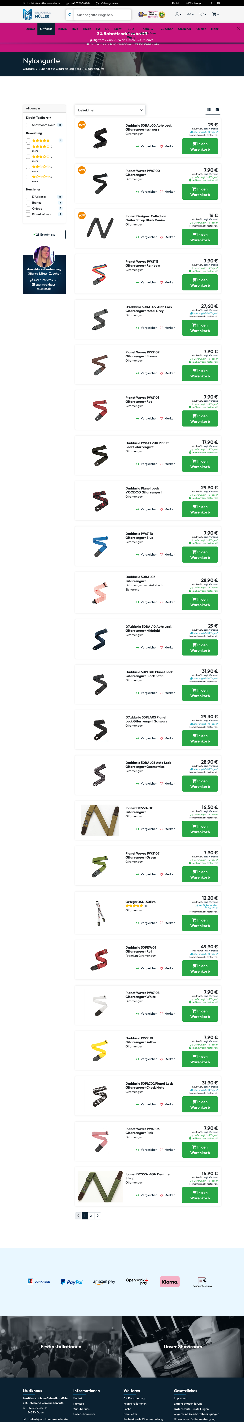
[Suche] (102, 14)
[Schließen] (238, 49)
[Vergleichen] (148, 163)
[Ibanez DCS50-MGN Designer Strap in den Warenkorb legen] (200, 1212)
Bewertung (34, 150)
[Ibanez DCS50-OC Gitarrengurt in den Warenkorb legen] (200, 846)
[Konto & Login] (178, 14)
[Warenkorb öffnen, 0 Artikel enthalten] (215, 14)
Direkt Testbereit (38, 135)
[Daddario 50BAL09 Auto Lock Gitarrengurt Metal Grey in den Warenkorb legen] (200, 345)
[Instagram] (218, 3)
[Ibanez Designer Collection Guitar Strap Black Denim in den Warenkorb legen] (200, 254)
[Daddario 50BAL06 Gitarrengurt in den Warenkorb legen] (200, 619)
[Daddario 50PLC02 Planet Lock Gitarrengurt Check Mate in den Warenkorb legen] (200, 1121)
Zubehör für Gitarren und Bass (60, 86)
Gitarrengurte (95, 86)
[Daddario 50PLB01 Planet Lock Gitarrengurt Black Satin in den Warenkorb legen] (200, 710)
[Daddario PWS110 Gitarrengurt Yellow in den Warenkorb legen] (200, 1076)
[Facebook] (211, 3)
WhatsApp (194, 3)
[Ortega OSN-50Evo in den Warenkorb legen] (200, 940)
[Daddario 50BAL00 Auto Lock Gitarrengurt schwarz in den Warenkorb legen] (200, 163)
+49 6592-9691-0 (80, 3)
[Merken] (169, 163)
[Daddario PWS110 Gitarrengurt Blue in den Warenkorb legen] (200, 571)
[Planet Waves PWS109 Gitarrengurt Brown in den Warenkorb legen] (200, 390)
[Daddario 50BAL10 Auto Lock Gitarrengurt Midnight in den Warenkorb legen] (200, 664)
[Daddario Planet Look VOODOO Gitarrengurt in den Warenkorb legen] (200, 526)
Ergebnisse (44, 251)
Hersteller (33, 206)
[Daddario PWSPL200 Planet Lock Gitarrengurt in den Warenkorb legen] (200, 481)
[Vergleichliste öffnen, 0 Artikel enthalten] (190, 14)
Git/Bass (29, 86)
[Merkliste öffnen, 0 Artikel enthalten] (203, 14)
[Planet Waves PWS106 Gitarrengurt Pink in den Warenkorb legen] (200, 1167)
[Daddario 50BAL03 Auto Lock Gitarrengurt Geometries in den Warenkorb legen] (200, 800)
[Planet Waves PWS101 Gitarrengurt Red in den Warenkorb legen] (200, 435)
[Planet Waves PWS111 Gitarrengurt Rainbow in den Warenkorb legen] (200, 299)
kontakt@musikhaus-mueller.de (44, 3)
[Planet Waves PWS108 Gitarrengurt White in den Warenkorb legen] (200, 1031)
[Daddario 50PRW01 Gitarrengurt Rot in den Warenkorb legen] (200, 985)
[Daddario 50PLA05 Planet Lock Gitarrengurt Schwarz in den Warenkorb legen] (200, 755)
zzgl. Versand (211, 145)
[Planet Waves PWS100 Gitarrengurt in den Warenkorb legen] (200, 209)
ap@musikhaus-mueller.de (46, 303)
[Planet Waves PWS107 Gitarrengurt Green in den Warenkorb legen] (200, 891)
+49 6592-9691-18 (45, 297)
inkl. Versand (211, 967)
